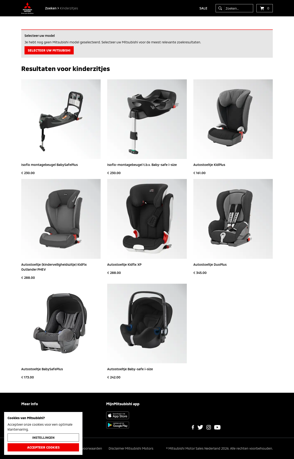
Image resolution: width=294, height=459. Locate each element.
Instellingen (43, 437)
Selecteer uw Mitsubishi (49, 50)
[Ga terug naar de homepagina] (27, 8)
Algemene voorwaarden (83, 448)
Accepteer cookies (43, 447)
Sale (203, 8)
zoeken (51, 8)
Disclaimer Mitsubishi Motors (131, 448)
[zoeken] (221, 8)
